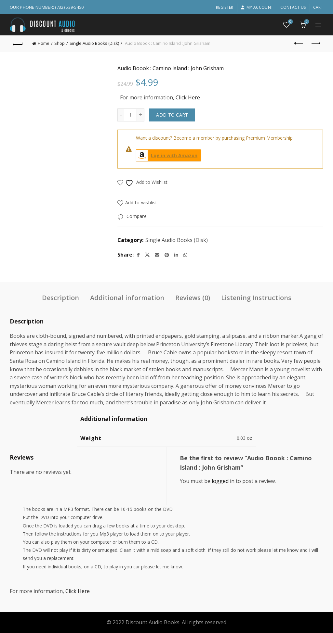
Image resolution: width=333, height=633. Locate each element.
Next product (315, 43)
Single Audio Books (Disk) (94, 43)
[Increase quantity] (140, 114)
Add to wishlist (141, 202)
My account (257, 7)
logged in (223, 481)
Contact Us (293, 7)
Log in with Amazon (166, 155)
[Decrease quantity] (120, 114)
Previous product (299, 43)
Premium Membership (269, 138)
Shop (59, 43)
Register (224, 7)
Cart (318, 7)
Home (43, 43)
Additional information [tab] (127, 297)
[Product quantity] (130, 114)
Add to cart (172, 115)
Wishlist (290, 22)
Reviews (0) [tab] (192, 297)
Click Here (188, 97)
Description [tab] (60, 297)
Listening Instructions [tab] (256, 297)
